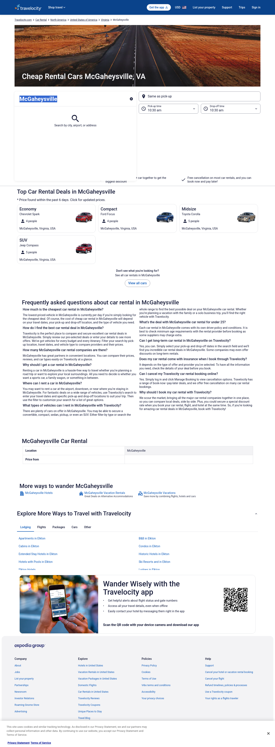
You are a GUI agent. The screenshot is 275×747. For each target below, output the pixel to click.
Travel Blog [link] (84, 718)
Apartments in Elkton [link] (32, 538)
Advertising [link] (21, 711)
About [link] (18, 665)
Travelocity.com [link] (23, 19)
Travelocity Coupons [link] (89, 705)
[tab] (25, 527)
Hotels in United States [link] (90, 665)
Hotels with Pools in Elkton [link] (36, 561)
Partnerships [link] (21, 685)
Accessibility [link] (148, 691)
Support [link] (209, 665)
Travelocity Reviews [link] (89, 698)
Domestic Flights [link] (87, 685)
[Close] (268, 733)
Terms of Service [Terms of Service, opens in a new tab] (41, 742)
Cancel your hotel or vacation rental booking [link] (229, 672)
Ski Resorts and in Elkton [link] (154, 561)
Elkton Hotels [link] (27, 569)
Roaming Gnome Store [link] (27, 705)
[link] (48, 494)
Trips (242, 7)
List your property (204, 7)
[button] (137, 147)
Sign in (256, 7)
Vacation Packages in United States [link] (97, 678)
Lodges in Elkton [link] (149, 569)
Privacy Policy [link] (149, 665)
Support (227, 7)
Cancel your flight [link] (214, 678)
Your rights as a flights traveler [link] (221, 698)
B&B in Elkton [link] (147, 538)
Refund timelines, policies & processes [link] (226, 685)
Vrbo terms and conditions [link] (156, 685)
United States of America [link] (83, 19)
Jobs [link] (17, 672)
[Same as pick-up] (199, 96)
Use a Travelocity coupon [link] (218, 691)
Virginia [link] (105, 19)
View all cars (137, 283)
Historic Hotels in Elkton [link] (154, 554)
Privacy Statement (19, 742)
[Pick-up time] (168, 109)
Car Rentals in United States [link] (93, 691)
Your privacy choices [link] (153, 698)
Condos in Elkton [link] (149, 546)
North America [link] (58, 19)
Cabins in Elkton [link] (29, 546)
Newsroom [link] (20, 691)
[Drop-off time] (230, 109)
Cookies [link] (146, 672)
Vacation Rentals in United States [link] (96, 672)
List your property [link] (24, 678)
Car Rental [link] (41, 19)
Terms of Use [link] (149, 678)
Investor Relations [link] (24, 698)
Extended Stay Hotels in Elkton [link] (38, 554)
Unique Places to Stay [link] (90, 711)
